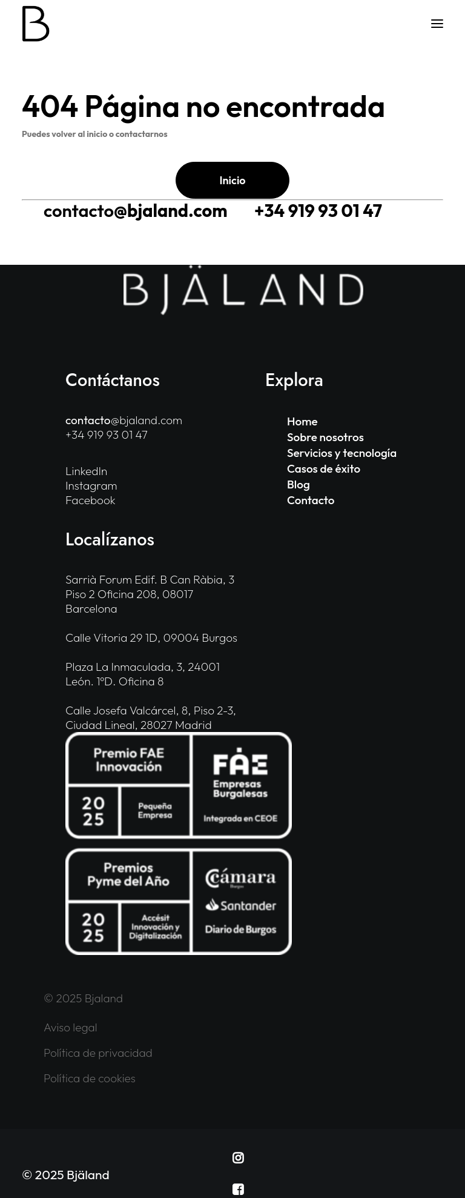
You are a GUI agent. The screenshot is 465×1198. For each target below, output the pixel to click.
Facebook (90, 500)
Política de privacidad (98, 1052)
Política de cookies (90, 1078)
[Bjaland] (36, 23)
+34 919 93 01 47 (318, 210)
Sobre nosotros (325, 437)
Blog (298, 484)
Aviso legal (70, 1027)
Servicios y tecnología (342, 452)
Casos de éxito (323, 468)
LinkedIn (86, 471)
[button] (437, 23)
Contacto (310, 500)
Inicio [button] (232, 180)
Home (302, 421)
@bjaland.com (135, 210)
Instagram (91, 485)
